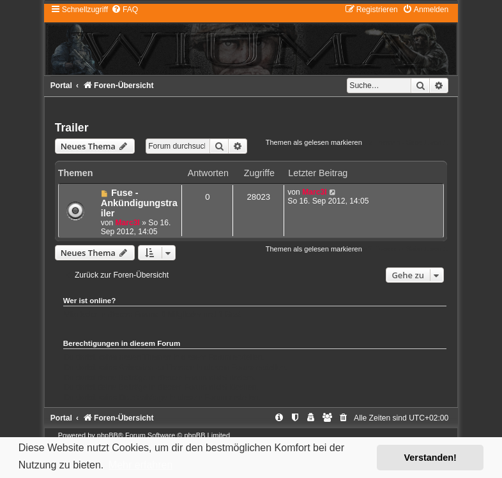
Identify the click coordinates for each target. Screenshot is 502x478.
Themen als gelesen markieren (314, 142)
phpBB (107, 435)
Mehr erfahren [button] (141, 464)
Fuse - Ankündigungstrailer (139, 203)
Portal (61, 85)
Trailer (72, 127)
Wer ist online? (89, 300)
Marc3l (128, 222)
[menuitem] (124, 9)
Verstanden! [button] (430, 457)
